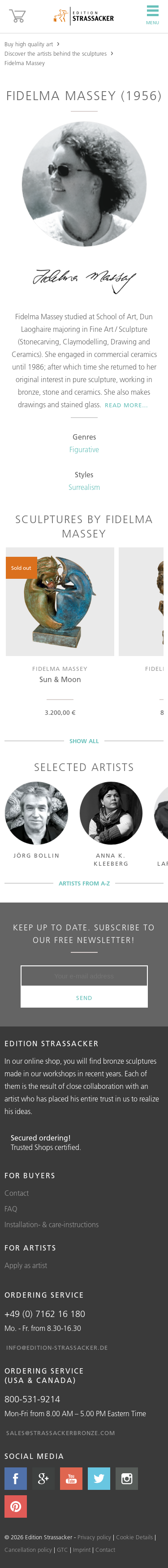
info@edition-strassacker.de (57, 1347)
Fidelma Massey (24, 62)
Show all (84, 740)
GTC (62, 1549)
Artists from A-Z (84, 883)
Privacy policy (94, 1537)
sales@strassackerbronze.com (60, 1432)
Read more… (126, 405)
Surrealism (84, 487)
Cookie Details (134, 1537)
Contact (16, 1193)
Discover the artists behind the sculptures (55, 53)
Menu (152, 15)
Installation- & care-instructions (51, 1224)
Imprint (81, 1549)
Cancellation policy (28, 1549)
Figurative (84, 449)
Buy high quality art (28, 44)
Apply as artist (25, 1265)
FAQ (10, 1208)
